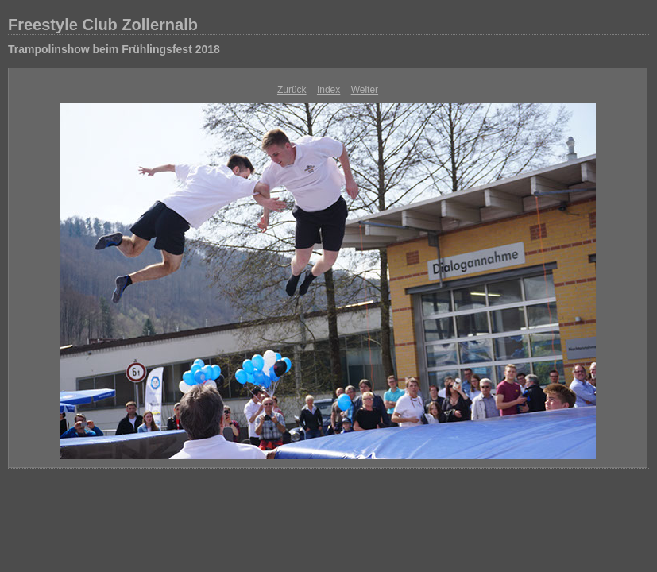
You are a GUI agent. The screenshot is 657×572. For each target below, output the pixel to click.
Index (328, 89)
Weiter (364, 89)
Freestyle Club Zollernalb (103, 24)
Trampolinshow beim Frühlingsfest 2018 (114, 49)
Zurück (292, 89)
